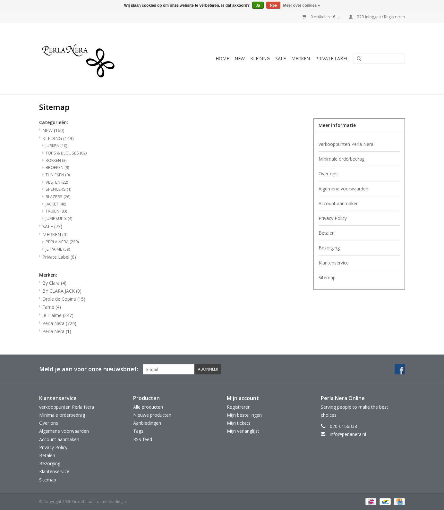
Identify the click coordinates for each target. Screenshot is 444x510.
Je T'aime (57, 315)
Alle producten (148, 407)
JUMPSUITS (59, 218)
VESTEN (57, 182)
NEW (240, 58)
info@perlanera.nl (348, 434)
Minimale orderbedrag (341, 159)
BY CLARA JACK (61, 291)
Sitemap (327, 277)
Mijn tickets (239, 423)
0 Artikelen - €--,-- (322, 17)
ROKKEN (56, 160)
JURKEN (56, 145)
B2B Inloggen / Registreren (377, 17)
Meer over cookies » (301, 5)
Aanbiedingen (147, 423)
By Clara (54, 283)
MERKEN (300, 58)
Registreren (239, 407)
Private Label (331, 58)
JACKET (56, 204)
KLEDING (260, 58)
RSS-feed (142, 439)
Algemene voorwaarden (343, 189)
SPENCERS (58, 189)
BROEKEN (57, 167)
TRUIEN (56, 211)
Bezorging (329, 248)
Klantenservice (334, 263)
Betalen (327, 233)
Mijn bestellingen (244, 415)
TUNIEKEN (58, 175)
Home (222, 58)
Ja (258, 5)
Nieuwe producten (152, 415)
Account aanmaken (339, 203)
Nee (273, 5)
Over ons (328, 174)
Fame (51, 307)
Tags (138, 431)
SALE (280, 58)
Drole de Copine (63, 299)
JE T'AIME (58, 249)
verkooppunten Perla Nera (346, 144)
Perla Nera (59, 323)
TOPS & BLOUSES (66, 153)
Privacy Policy (333, 218)
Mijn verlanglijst (243, 431)
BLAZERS (58, 196)
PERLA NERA (62, 242)
